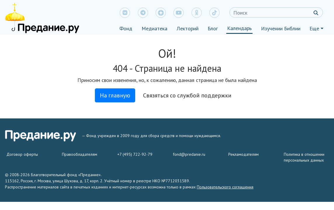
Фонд (125, 28)
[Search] (276, 12)
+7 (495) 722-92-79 (134, 154)
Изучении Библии (280, 28)
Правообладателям (79, 154)
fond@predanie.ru (189, 154)
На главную (115, 95)
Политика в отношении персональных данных (304, 157)
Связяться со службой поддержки (187, 95)
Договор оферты (22, 154)
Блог (213, 28)
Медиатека (154, 28)
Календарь (239, 28)
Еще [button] (314, 28)
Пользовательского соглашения (225, 187)
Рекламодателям (243, 154)
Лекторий (188, 28)
